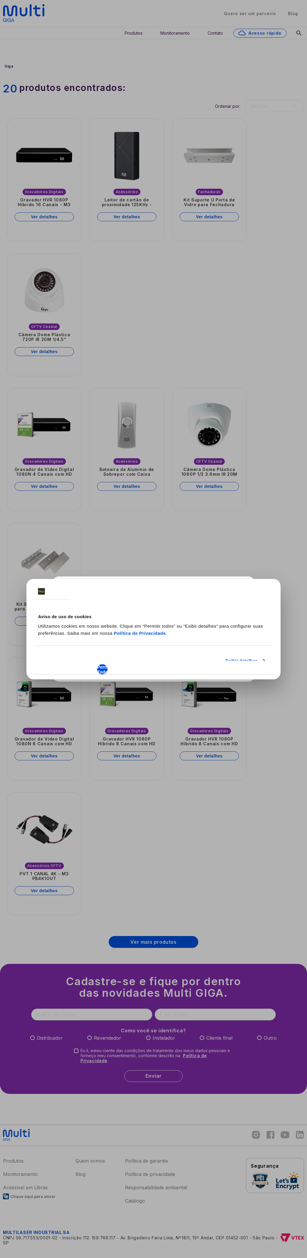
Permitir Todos (102, 669)
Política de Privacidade (140, 632)
